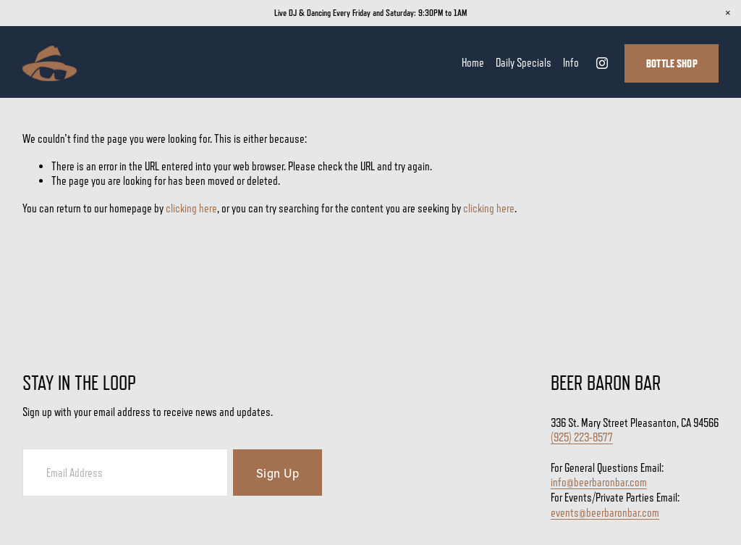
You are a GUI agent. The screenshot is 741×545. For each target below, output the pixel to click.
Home (473, 63)
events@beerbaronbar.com (605, 513)
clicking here (191, 208)
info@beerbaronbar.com (599, 483)
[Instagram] (602, 63)
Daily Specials (523, 63)
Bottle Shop (672, 63)
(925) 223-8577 (582, 438)
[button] (728, 13)
